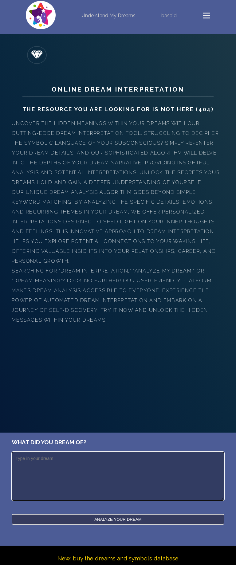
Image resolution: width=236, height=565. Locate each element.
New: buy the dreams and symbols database (118, 558)
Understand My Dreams (109, 15)
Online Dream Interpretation (118, 89)
